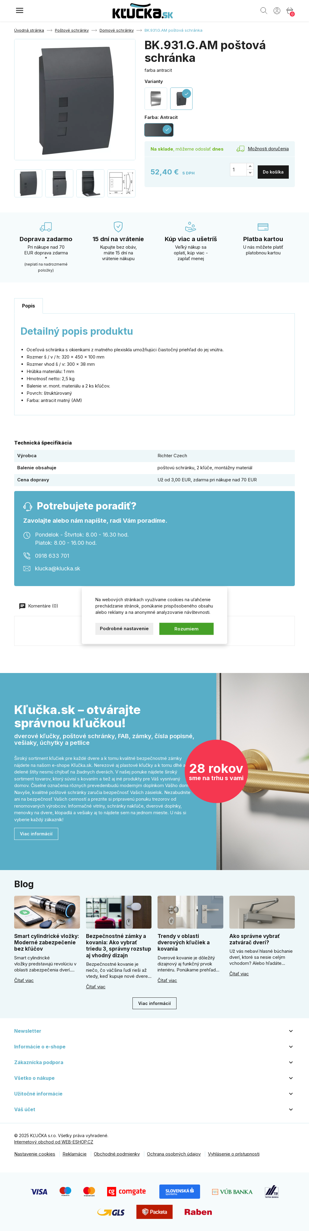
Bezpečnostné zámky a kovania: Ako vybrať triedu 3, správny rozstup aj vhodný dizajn (118, 945)
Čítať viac (24, 980)
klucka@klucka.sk (57, 568)
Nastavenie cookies (34, 1154)
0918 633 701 (52, 556)
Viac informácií (36, 833)
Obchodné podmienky (117, 1154)
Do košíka (273, 169)
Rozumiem (186, 628)
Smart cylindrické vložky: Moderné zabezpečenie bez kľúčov (46, 942)
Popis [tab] (28, 306)
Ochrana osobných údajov (174, 1154)
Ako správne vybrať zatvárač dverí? (254, 939)
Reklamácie (74, 1154)
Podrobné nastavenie (124, 628)
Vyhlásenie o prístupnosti (234, 1154)
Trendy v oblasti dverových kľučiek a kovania (184, 942)
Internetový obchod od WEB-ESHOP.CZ (53, 1141)
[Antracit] (159, 129)
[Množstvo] (238, 169)
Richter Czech (172, 455)
